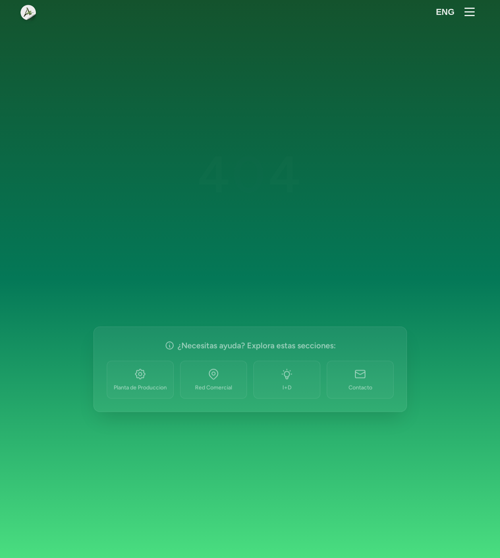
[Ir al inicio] (28, 13)
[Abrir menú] (471, 13)
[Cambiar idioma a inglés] (445, 13)
